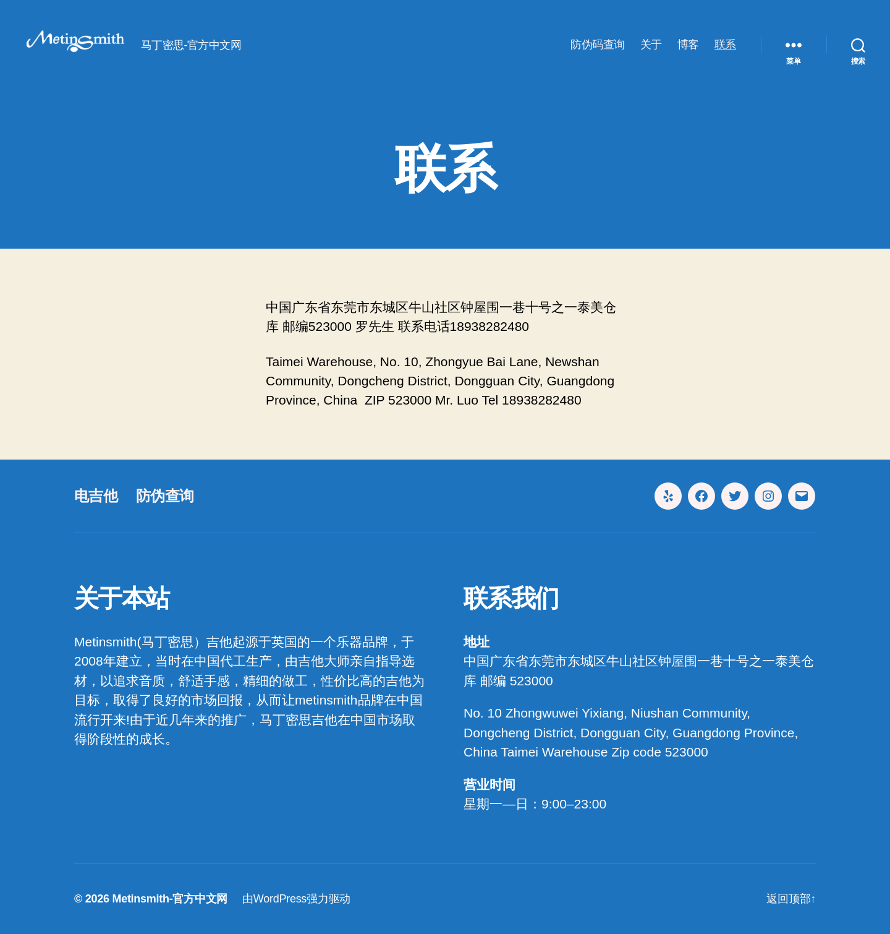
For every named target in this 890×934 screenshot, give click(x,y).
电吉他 (95, 495)
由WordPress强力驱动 (296, 899)
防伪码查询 (597, 44)
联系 (725, 44)
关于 (651, 44)
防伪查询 (164, 495)
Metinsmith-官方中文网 (169, 899)
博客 (688, 44)
